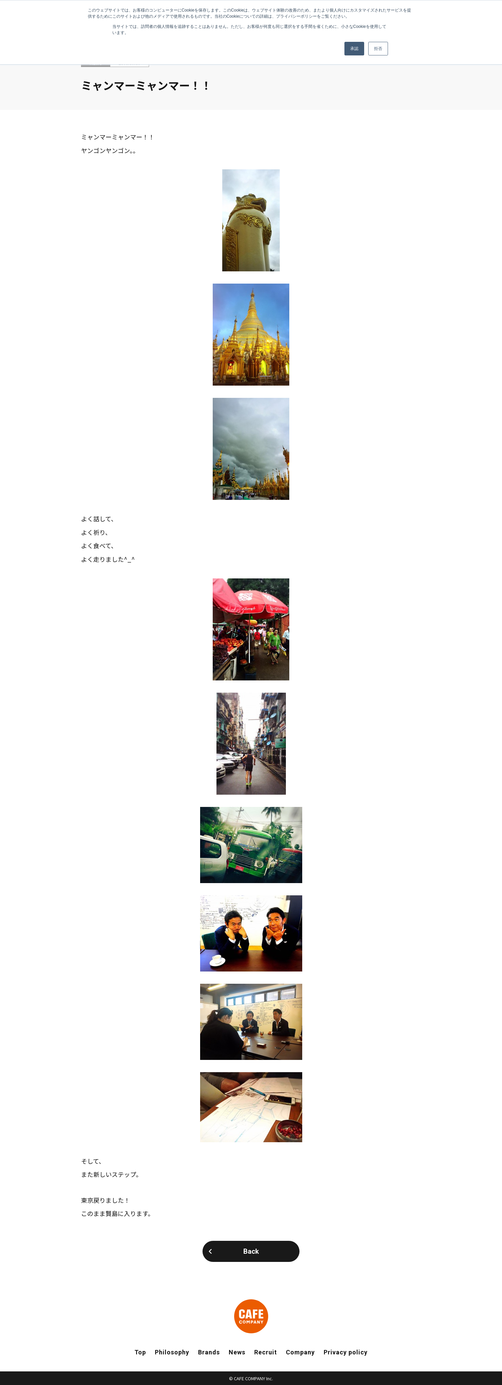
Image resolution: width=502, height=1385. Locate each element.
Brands (209, 1352)
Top (140, 1352)
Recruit (265, 1352)
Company (300, 1352)
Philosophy (172, 1352)
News (237, 1352)
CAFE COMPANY (251, 1316)
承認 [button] (354, 48)
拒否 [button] (378, 48)
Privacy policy (346, 1352)
